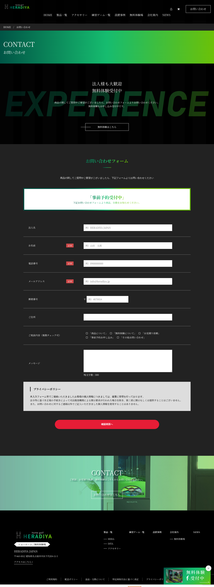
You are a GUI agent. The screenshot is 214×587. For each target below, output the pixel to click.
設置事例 (120, 15)
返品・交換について (95, 573)
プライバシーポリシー (157, 573)
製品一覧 (62, 15)
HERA (111, 533)
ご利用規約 (51, 573)
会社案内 (152, 15)
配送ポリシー (71, 573)
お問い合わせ (198, 9)
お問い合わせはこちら (107, 489)
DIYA (110, 538)
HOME (48, 15)
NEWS (166, 15)
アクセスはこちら (23, 556)
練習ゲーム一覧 (101, 15)
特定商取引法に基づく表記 (126, 573)
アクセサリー (79, 15)
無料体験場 (136, 15)
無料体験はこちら (107, 123)
